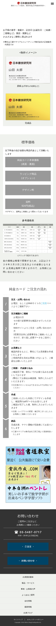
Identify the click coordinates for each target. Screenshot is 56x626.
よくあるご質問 (28, 595)
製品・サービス (28, 583)
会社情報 (28, 601)
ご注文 (44, 303)
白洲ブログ (28, 613)
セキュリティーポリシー (35, 619)
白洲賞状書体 (28, 577)
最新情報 (28, 607)
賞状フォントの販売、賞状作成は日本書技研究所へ (28, 5)
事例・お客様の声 (28, 589)
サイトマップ (18, 619)
